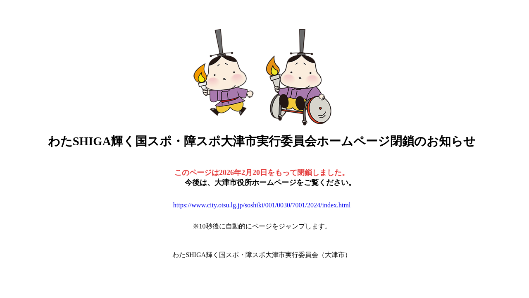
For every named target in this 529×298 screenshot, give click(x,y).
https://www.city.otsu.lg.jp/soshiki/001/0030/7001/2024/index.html (262, 205)
